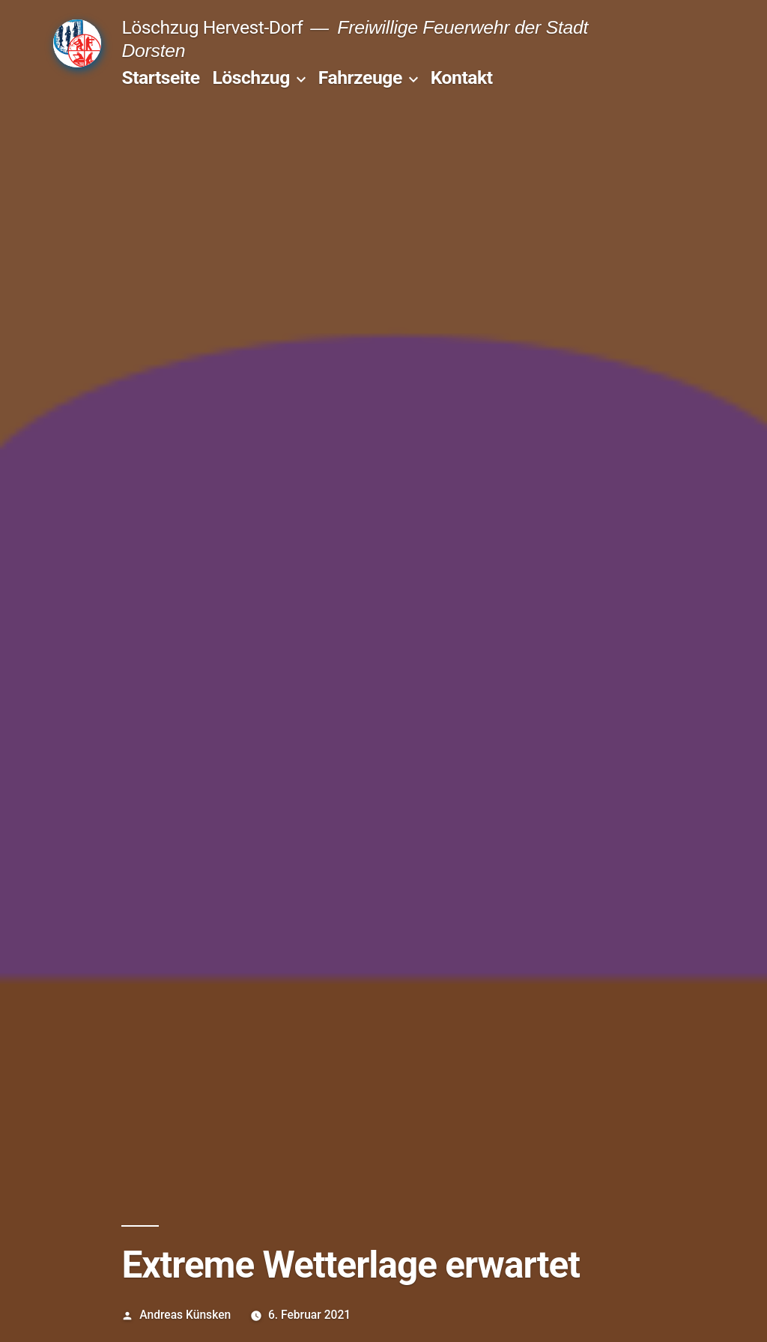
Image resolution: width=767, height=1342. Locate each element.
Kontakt (462, 77)
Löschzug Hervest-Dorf (212, 27)
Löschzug (250, 77)
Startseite (160, 77)
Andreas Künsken (185, 1315)
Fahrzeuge (360, 77)
